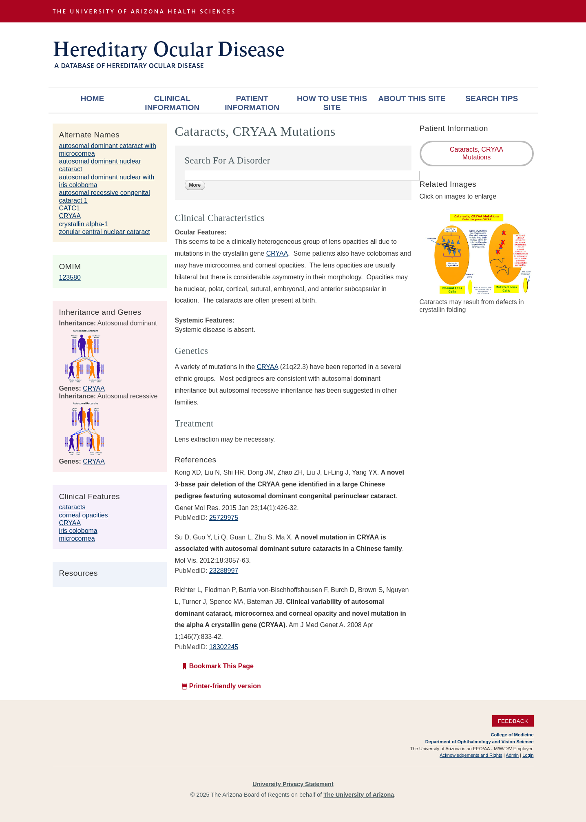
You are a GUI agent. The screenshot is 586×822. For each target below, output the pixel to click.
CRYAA (70, 215)
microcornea (77, 538)
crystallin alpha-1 (83, 224)
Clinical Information (172, 103)
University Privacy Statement (292, 784)
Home (92, 98)
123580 (70, 277)
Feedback (513, 721)
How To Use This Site (332, 103)
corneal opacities (83, 515)
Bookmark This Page (221, 666)
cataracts (72, 507)
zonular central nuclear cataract (104, 231)
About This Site (411, 98)
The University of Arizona (358, 794)
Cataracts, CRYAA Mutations (476, 153)
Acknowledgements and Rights (471, 755)
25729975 (223, 517)
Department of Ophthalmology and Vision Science (479, 741)
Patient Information (252, 103)
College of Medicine (512, 734)
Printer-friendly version (225, 686)
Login (527, 755)
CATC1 (69, 208)
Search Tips (491, 98)
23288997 (223, 570)
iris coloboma (78, 530)
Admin (512, 755)
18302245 (223, 646)
